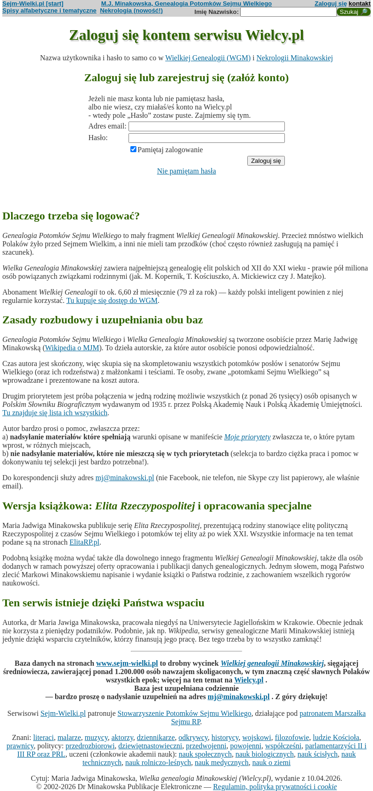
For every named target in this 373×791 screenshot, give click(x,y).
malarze (69, 737)
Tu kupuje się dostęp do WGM (112, 300)
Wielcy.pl (249, 680)
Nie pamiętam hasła (186, 171)
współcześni (283, 746)
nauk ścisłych (317, 754)
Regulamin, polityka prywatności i (275, 787)
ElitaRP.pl (84, 542)
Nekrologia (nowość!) (131, 10)
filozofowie (292, 737)
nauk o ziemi (271, 762)
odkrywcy (193, 737)
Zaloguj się (331, 3)
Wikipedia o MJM (72, 348)
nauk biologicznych (264, 754)
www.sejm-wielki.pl (127, 663)
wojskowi (256, 737)
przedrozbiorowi (90, 746)
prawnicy (20, 746)
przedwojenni (206, 746)
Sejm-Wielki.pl (63, 713)
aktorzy (122, 737)
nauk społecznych (205, 754)
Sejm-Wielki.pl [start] (33, 3)
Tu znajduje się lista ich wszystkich (55, 413)
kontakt (360, 3)
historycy (225, 737)
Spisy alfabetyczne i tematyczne (49, 10)
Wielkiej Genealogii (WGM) (208, 58)
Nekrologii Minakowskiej (295, 58)
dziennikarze (156, 737)
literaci (43, 737)
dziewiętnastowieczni (150, 746)
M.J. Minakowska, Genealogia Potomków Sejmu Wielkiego (186, 3)
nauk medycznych (222, 762)
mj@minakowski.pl (125, 478)
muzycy (96, 737)
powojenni (246, 746)
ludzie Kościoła (336, 737)
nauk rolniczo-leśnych (158, 762)
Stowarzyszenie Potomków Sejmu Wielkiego (184, 713)
